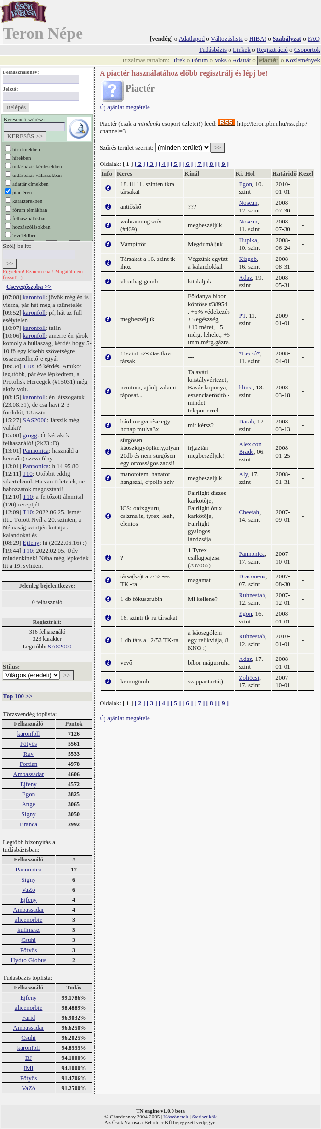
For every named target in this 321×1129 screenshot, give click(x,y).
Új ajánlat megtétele (125, 107)
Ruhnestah (252, 595)
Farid (28, 1017)
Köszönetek (175, 1116)
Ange (28, 804)
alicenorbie (29, 919)
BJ (28, 1057)
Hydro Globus (28, 960)
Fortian (29, 763)
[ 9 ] (223, 163)
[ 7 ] (200, 163)
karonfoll (34, 297)
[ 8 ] (211, 163)
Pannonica (36, 450)
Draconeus (252, 576)
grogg (30, 435)
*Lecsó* (249, 353)
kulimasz (28, 929)
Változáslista (227, 38)
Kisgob (248, 258)
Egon (28, 794)
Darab (246, 421)
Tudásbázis (213, 49)
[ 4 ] (164, 163)
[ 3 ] (152, 163)
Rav (28, 753)
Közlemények (303, 60)
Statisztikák (204, 1116)
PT (242, 315)
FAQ (314, 38)
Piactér (268, 60)
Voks (220, 60)
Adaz (245, 277)
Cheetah (249, 512)
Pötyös (28, 743)
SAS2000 (35, 419)
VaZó (28, 889)
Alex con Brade (250, 447)
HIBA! (257, 38)
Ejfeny (31, 542)
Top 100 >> (18, 696)
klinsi (246, 387)
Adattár (241, 60)
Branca (28, 824)
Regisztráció (272, 49)
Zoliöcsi (249, 677)
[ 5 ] (176, 163)
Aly (243, 474)
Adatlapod (192, 38)
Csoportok (307, 49)
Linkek (242, 49)
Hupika (248, 240)
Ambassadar (28, 773)
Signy (28, 814)
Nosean (248, 202)
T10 (28, 366)
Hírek (178, 60)
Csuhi (28, 939)
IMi (29, 1067)
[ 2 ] (140, 163)
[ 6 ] (188, 163)
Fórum (200, 60)
